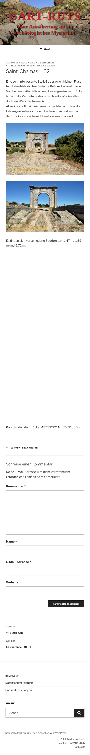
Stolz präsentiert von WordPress (49, 732)
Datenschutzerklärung (19, 682)
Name (11, 541)
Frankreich (30, 448)
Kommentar (16, 486)
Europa (16, 448)
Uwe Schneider (44, 63)
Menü (45, 49)
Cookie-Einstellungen (18, 690)
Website (12, 582)
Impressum (12, 675)
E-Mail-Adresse (18, 562)
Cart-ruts (44, 16)
